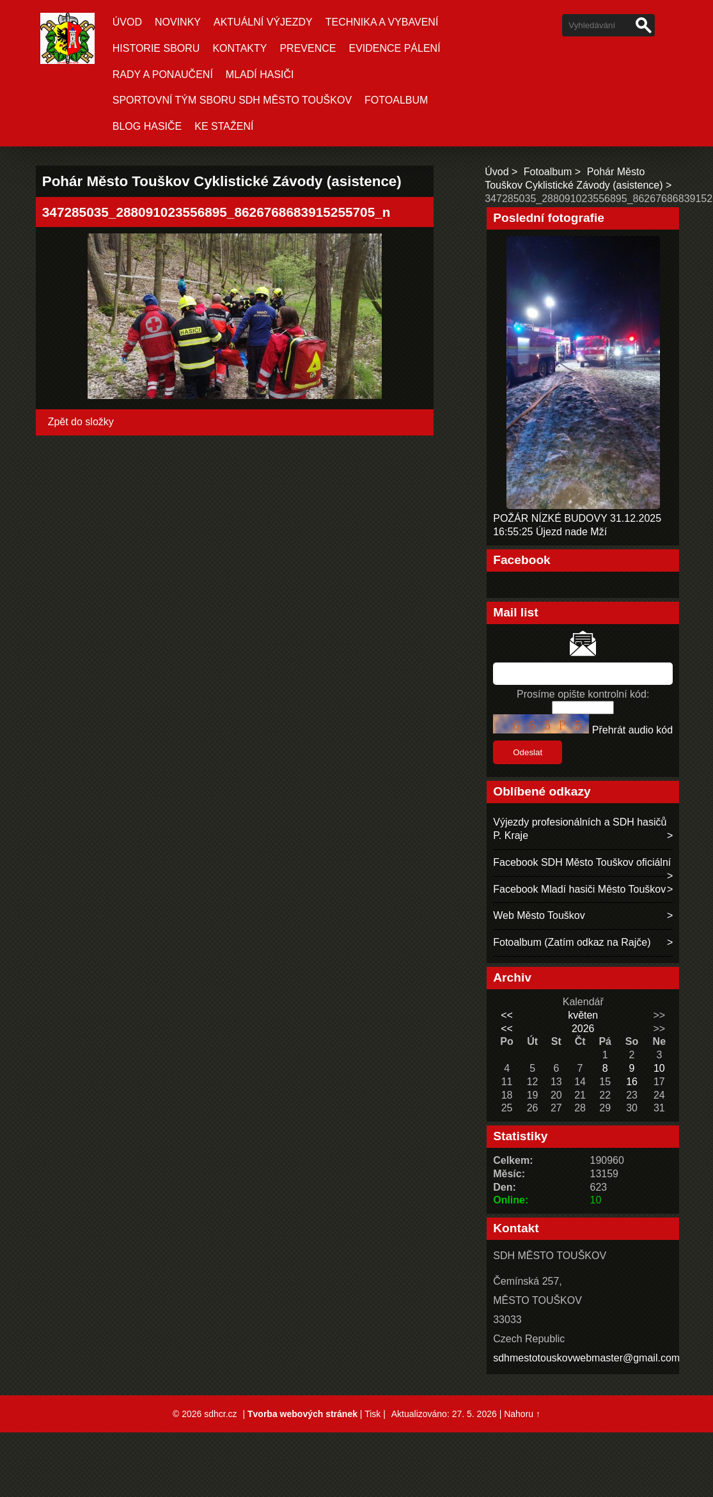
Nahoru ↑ (522, 1414)
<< (507, 1015)
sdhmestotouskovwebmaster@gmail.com (586, 1357)
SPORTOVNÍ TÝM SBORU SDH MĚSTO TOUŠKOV (232, 100)
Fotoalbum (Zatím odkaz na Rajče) (571, 942)
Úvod (127, 22)
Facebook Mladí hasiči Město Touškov (579, 889)
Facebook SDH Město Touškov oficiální (582, 862)
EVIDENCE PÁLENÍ (394, 48)
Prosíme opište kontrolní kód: (583, 694)
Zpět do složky (81, 421)
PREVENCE (307, 48)
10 (659, 1068)
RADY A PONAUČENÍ (163, 74)
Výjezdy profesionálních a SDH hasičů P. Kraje (579, 829)
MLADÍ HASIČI (260, 74)
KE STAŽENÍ (223, 126)
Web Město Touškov (538, 915)
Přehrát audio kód (632, 730)
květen (583, 1015)
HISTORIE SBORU (156, 48)
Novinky (178, 22)
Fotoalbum (396, 100)
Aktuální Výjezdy (263, 22)
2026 (583, 1028)
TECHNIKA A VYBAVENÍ (382, 22)
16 (632, 1081)
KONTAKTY (239, 48)
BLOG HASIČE (147, 126)
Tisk (372, 1414)
